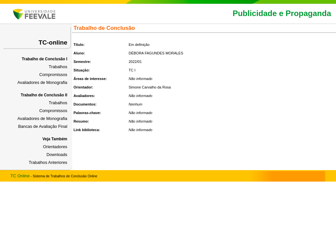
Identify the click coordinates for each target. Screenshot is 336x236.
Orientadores (55, 146)
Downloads (57, 154)
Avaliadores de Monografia (42, 82)
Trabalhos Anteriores (48, 162)
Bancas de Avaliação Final (42, 126)
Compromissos (53, 74)
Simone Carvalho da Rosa (150, 87)
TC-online (52, 42)
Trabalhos (58, 66)
